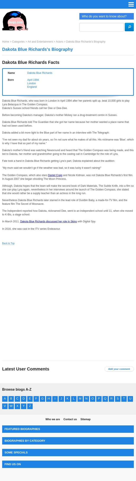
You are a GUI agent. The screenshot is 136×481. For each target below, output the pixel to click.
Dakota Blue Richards (39, 72)
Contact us (70, 419)
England (32, 86)
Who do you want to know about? (104, 16)
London (31, 83)
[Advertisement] (68, 276)
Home (5, 41)
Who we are (52, 419)
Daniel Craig (55, 175)
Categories (18, 41)
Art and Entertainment (40, 41)
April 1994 (33, 79)
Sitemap (85, 419)
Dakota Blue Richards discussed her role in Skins (48, 221)
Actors (59, 41)
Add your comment (119, 369)
